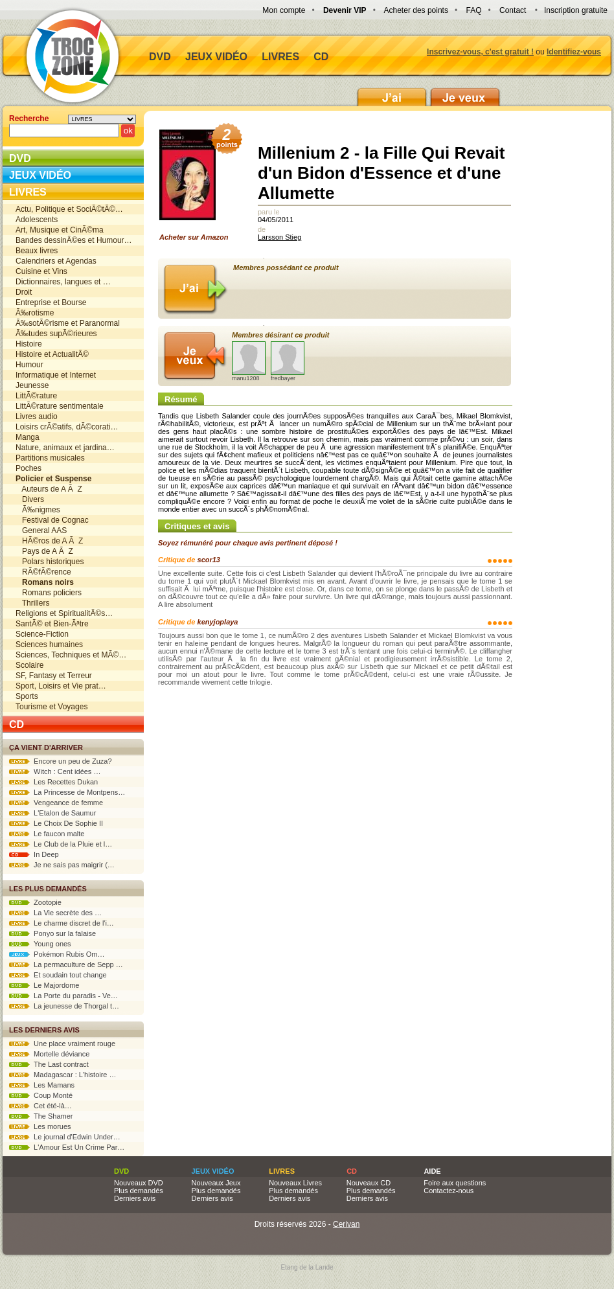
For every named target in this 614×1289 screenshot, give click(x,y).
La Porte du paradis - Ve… (63, 995)
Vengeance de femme (56, 802)
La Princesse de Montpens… (67, 792)
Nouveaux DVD (138, 1183)
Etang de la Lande (306, 1267)
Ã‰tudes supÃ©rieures (56, 333)
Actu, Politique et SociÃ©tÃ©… (69, 209)
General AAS (41, 530)
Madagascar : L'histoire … (63, 1074)
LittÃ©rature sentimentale (60, 406)
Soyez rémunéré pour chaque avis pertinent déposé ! (247, 543)
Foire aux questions (455, 1183)
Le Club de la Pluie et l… (60, 844)
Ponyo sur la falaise (52, 933)
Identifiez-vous (574, 51)
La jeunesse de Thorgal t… (64, 1006)
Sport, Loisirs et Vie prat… (61, 685)
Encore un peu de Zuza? (60, 761)
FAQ (473, 10)
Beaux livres (37, 250)
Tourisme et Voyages (51, 706)
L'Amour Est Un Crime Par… (66, 1147)
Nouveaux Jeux (216, 1183)
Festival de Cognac (52, 520)
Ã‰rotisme (35, 312)
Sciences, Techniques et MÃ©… (71, 654)
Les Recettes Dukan (53, 782)
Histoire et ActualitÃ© (52, 354)
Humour (29, 364)
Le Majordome (44, 985)
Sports (27, 696)
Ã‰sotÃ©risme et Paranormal (68, 323)
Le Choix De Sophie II (56, 823)
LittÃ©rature (36, 395)
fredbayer (287, 361)
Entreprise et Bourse (51, 302)
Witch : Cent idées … (54, 771)
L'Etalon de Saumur (52, 813)
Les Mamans (41, 1085)
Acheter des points (416, 10)
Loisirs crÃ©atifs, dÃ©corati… (67, 426)
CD (320, 56)
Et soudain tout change (58, 975)
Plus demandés (138, 1190)
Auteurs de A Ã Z (49, 489)
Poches (28, 468)
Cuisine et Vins (41, 271)
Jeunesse (32, 385)
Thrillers (32, 603)
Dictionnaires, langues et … (63, 281)
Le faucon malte (46, 834)
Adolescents (37, 219)
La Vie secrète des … (55, 913)
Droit (24, 292)
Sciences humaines (49, 644)
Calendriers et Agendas (56, 261)
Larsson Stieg (279, 237)
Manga (28, 437)
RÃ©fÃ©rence (43, 571)
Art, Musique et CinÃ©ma (60, 229)
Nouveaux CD (369, 1183)
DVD (160, 56)
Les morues (40, 1126)
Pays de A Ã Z (44, 551)
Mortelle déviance (49, 1054)
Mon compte (283, 10)
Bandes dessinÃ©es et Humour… (74, 240)
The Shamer (41, 1116)
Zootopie (35, 902)
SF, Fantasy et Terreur (54, 675)
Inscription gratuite (576, 10)
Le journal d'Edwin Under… (64, 1137)
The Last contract (49, 1064)
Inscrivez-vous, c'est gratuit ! (480, 51)
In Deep (34, 854)
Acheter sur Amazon (198, 185)
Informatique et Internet (56, 375)
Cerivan (346, 1224)
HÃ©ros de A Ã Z (49, 540)
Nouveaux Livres (295, 1183)
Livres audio (37, 416)
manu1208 (249, 361)
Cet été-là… (40, 1106)
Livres (280, 56)
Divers (30, 499)
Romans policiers (49, 592)
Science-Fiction (42, 634)
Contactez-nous (448, 1190)
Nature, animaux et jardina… (65, 447)
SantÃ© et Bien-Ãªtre (52, 623)
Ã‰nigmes (38, 509)
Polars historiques (50, 561)
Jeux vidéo (216, 56)
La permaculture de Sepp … (66, 964)
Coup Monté (41, 1095)
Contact (512, 10)
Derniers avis (134, 1198)
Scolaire (29, 665)
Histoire (29, 343)
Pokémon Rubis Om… (57, 954)
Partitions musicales (50, 457)
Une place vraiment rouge (62, 1043)
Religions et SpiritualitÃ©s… (64, 613)
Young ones (40, 944)
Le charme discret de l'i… (61, 923)
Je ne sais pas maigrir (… (62, 865)
